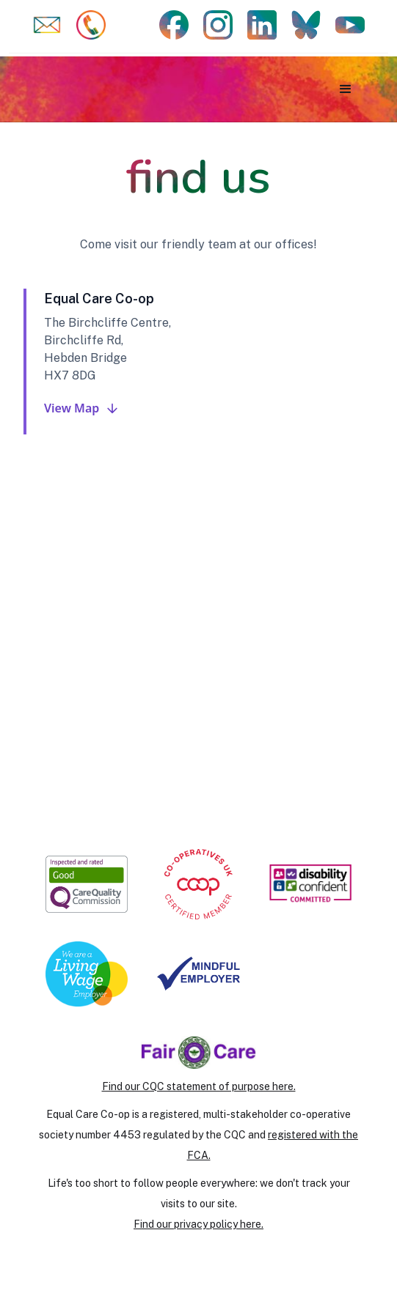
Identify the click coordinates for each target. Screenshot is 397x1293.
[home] (97, 89)
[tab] (198, 361)
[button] (346, 89)
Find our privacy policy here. (198, 1224)
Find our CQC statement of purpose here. (199, 1086)
